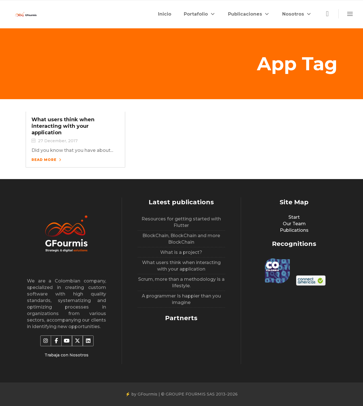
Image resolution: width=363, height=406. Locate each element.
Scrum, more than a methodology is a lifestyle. (181, 282)
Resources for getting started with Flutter (181, 222)
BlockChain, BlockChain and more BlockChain (181, 239)
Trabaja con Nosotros (66, 355)
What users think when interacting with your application (62, 126)
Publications (294, 230)
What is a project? (181, 252)
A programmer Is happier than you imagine (181, 299)
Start (294, 217)
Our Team (294, 223)
